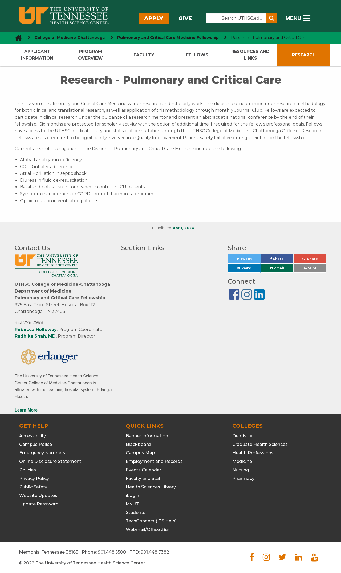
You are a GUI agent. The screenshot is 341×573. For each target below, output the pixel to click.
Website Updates (38, 495)
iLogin (132, 495)
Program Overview (90, 55)
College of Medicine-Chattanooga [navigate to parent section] (70, 37)
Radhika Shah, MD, (36, 336)
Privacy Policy (34, 478)
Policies (27, 469)
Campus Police (35, 444)
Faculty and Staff (144, 478)
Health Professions (253, 452)
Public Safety (33, 486)
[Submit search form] (271, 18)
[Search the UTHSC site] (236, 18)
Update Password (39, 503)
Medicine (242, 461)
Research (304, 54)
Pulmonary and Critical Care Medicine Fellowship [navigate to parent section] (168, 37)
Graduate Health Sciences (260, 444)
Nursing (240, 469)
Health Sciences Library (151, 486)
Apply (153, 18)
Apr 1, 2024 (183, 228)
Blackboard (138, 444)
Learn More (26, 410)
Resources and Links (250, 55)
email (277, 268)
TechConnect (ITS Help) (151, 521)
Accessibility (32, 435)
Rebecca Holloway (36, 329)
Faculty (143, 54)
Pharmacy (243, 478)
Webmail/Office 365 (147, 529)
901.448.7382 (155, 552)
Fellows (197, 54)
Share (281, 260)
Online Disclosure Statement (50, 461)
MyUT (132, 503)
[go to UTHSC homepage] (16, 38)
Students (135, 512)
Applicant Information (37, 55)
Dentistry (242, 435)
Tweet (248, 260)
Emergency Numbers (42, 452)
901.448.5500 (112, 552)
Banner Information (147, 435)
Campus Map (140, 452)
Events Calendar (143, 469)
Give (185, 18)
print (310, 268)
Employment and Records (154, 461)
